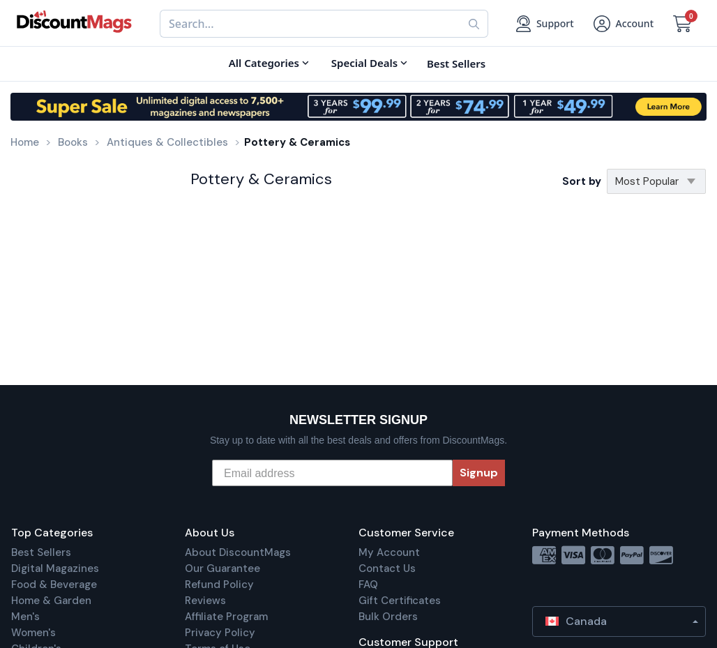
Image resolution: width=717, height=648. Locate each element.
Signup (479, 472)
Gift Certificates (399, 601)
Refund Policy (219, 585)
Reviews (205, 601)
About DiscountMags (238, 552)
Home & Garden (51, 601)
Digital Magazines (55, 568)
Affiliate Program (226, 617)
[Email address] (332, 473)
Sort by (581, 181)
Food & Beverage (54, 585)
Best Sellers (41, 552)
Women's (33, 633)
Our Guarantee (222, 568)
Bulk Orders (388, 617)
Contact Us (387, 568)
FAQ (368, 585)
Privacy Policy (220, 633)
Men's (25, 617)
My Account (389, 552)
